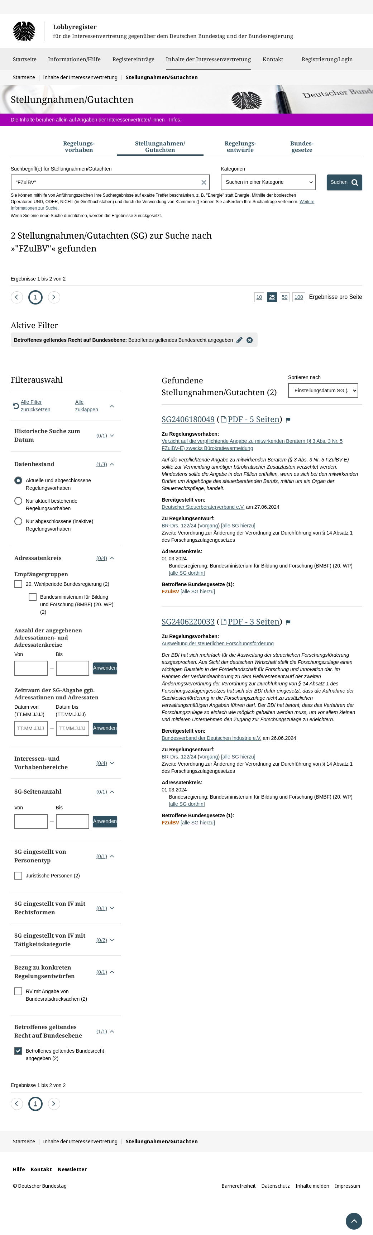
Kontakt (273, 63)
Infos (174, 120)
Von (18, 654)
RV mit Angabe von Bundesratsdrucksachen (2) (56, 995)
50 (286, 297)
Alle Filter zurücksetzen (30, 405)
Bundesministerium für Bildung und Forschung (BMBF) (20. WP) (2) (77, 604)
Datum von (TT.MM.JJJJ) (29, 710)
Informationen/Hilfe (74, 63)
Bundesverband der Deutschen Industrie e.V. (211, 738)
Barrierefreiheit (239, 1185)
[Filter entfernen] (249, 340)
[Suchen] (344, 182)
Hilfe (19, 1169)
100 (300, 297)
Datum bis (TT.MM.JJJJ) (71, 710)
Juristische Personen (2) (53, 876)
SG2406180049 (188, 418)
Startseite (25, 63)
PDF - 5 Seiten (249, 418)
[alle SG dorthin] (187, 573)
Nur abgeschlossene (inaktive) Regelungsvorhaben (59, 525)
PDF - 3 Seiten (249, 621)
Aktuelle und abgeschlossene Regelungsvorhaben (58, 484)
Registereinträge (133, 63)
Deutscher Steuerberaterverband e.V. (203, 507)
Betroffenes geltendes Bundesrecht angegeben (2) (65, 1054)
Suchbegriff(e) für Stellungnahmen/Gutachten (61, 169)
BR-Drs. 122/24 (179, 525)
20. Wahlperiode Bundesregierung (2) (67, 584)
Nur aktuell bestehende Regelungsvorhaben (51, 504)
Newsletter (72, 1169)
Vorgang (208, 525)
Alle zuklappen (96, 405)
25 (273, 297)
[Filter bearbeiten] (239, 340)
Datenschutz (276, 1185)
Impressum (347, 1185)
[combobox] (268, 182)
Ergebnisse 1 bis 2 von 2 (38, 279)
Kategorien (233, 169)
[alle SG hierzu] (238, 525)
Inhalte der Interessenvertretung (208, 59)
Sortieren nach (304, 377)
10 (260, 297)
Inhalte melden (312, 1185)
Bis (59, 654)
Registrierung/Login (327, 63)
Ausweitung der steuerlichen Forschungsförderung (218, 643)
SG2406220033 (188, 621)
